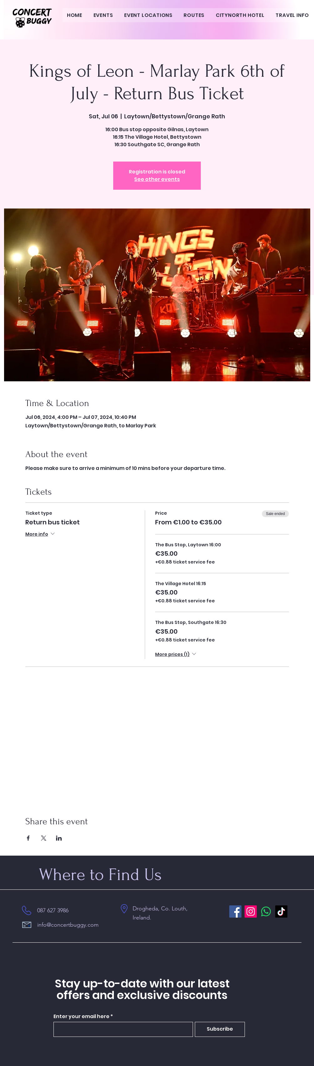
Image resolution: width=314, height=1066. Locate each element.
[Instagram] (251, 911)
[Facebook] (235, 911)
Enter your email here (81, 1016)
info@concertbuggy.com (68, 924)
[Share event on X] (44, 838)
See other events (157, 179)
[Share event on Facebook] (28, 838)
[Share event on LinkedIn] (59, 838)
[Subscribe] (220, 1029)
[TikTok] (281, 911)
